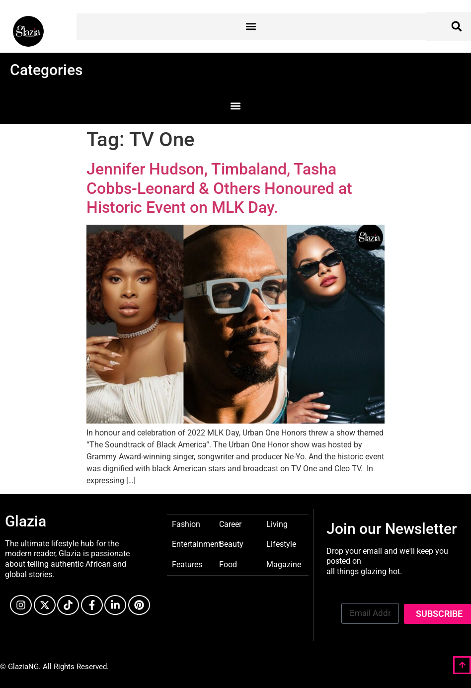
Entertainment (196, 543)
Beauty (231, 543)
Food (228, 564)
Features (187, 564)
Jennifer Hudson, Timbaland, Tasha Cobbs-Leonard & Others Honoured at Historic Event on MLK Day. (219, 188)
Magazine (283, 564)
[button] (251, 26)
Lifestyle (281, 543)
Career (230, 523)
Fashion (186, 523)
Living (277, 523)
